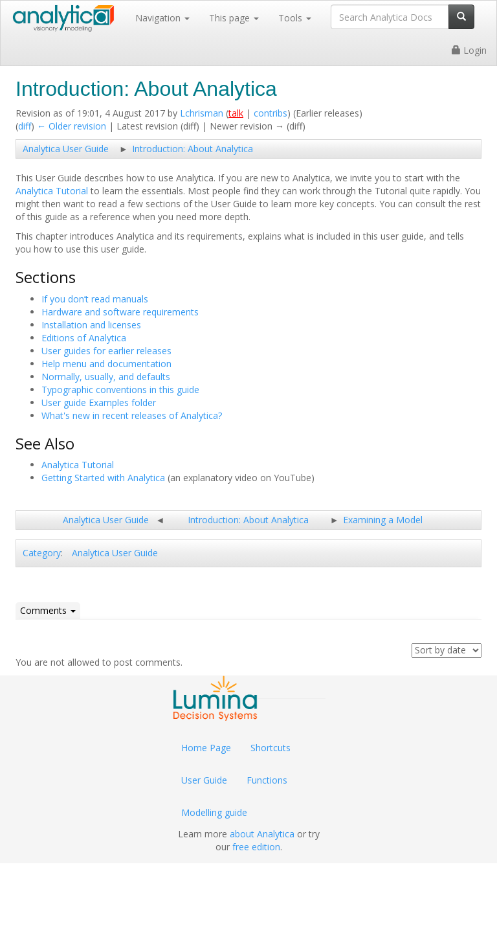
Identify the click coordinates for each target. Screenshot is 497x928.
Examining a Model (383, 520)
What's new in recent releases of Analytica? (131, 415)
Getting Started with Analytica (103, 477)
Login (469, 50)
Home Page (206, 747)
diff (24, 126)
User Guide (204, 780)
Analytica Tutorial (52, 191)
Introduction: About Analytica (192, 148)
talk (235, 113)
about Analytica (262, 834)
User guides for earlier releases (106, 351)
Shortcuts (270, 747)
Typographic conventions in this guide (120, 389)
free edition (256, 847)
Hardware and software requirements (120, 312)
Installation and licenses (91, 325)
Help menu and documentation (106, 363)
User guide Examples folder (98, 402)
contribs (270, 113)
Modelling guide (214, 812)
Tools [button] (294, 18)
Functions (267, 780)
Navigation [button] (162, 18)
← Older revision (71, 126)
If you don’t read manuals (94, 299)
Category (42, 553)
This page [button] (234, 18)
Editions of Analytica (83, 338)
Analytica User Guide (66, 148)
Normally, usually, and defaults (105, 376)
